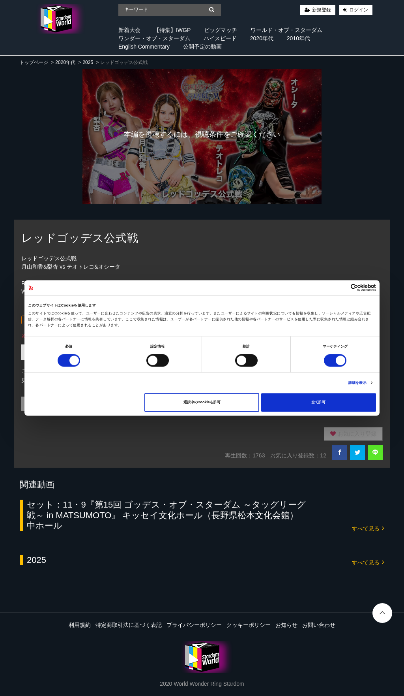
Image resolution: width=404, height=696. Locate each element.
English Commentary (144, 46)
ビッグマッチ (220, 30)
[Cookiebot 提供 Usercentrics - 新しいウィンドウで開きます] (341, 288)
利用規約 (80, 625)
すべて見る (368, 528)
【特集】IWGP (172, 30)
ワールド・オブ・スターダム (286, 30)
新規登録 (321, 10)
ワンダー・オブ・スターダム (154, 38)
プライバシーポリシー (194, 625)
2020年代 (261, 38)
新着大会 (129, 30)
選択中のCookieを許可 (202, 402)
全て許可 (318, 402)
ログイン (358, 10)
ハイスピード (220, 38)
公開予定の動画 (202, 46)
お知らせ (286, 625)
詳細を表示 (357, 383)
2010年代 (298, 38)
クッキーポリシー (248, 625)
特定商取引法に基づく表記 (128, 625)
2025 (87, 62)
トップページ (34, 62)
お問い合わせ (318, 625)
